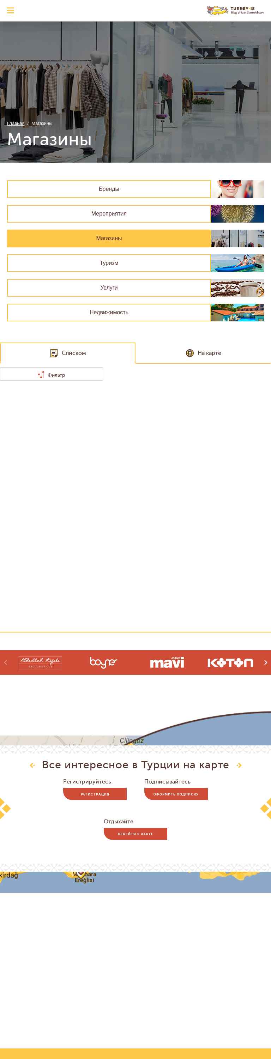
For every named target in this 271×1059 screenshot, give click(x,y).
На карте (203, 353)
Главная (15, 123)
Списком (68, 353)
